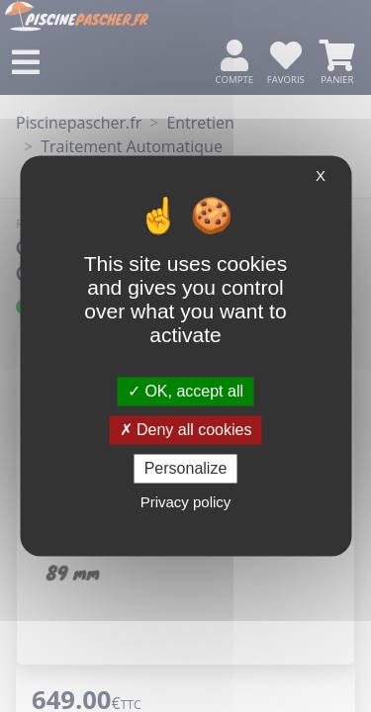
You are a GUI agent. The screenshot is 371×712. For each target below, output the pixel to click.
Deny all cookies (186, 429)
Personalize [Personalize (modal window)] (186, 468)
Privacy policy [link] (186, 502)
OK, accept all (185, 391)
